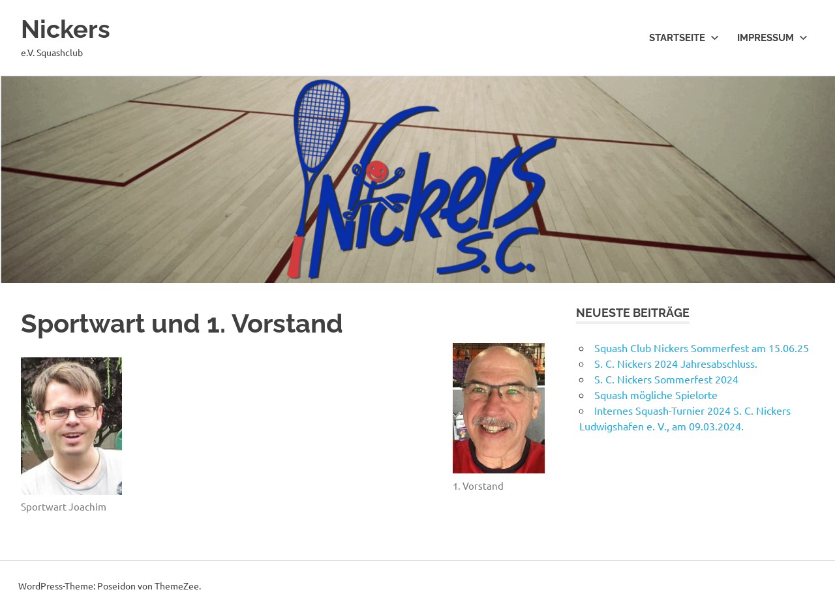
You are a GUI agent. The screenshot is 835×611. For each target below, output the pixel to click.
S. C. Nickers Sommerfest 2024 (666, 378)
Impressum (772, 38)
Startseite (684, 38)
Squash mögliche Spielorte (656, 394)
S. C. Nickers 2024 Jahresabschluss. (675, 363)
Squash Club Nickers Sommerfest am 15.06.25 (701, 347)
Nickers (65, 29)
